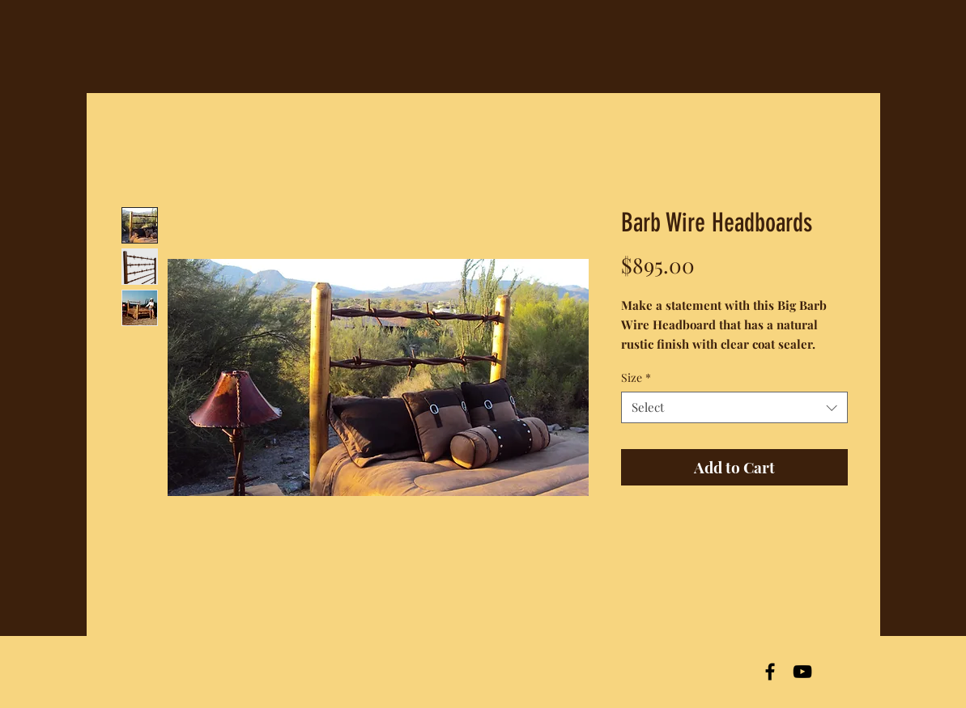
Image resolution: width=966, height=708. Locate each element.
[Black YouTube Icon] (802, 671)
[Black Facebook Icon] (770, 671)
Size (636, 377)
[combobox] (734, 407)
